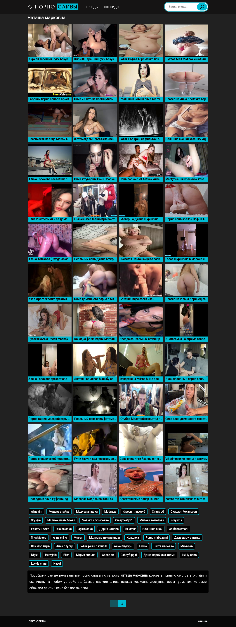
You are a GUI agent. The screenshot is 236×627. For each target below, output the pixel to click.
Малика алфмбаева (95, 520)
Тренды (92, 7)
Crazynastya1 (124, 520)
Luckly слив (39, 563)
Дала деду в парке (187, 537)
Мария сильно (85, 555)
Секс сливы (37, 621)
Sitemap (202, 621)
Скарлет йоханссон (184, 511)
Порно (53, 6)
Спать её (158, 511)
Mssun (78, 537)
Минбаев (186, 546)
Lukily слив (189, 555)
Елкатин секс (40, 529)
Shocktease (38, 537)
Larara (143, 546)
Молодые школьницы (104, 537)
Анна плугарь (123, 546)
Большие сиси (152, 529)
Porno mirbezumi (156, 537)
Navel (57, 563)
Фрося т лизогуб (134, 511)
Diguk (34, 555)
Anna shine (60, 537)
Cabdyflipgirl (129, 555)
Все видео (112, 7)
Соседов (108, 555)
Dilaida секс (64, 529)
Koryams (176, 520)
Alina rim (36, 511)
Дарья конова (109, 529)
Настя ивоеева (163, 546)
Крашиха (132, 537)
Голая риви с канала (93, 546)
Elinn (66, 555)
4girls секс (85, 529)
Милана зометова (151, 520)
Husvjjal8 (51, 555)
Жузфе (36, 520)
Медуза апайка (59, 511)
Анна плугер (64, 546)
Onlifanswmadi (178, 529)
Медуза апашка (87, 511)
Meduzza (110, 511)
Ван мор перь (40, 546)
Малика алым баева (61, 520)
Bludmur (130, 529)
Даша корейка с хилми (159, 555)
